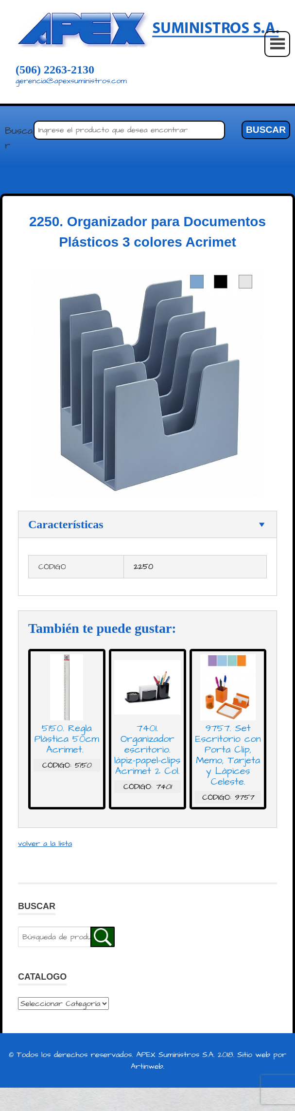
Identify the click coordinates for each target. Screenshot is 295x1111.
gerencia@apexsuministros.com (71, 80)
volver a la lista (45, 843)
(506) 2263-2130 (55, 69)
